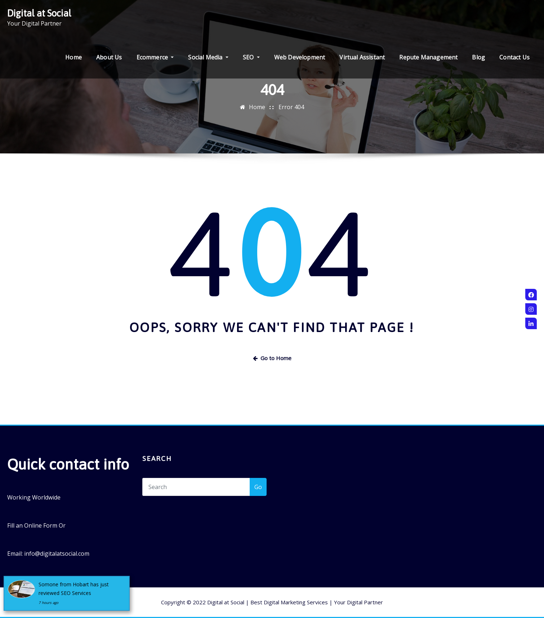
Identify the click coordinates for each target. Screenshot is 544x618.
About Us (109, 57)
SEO (251, 57)
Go (258, 487)
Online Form (40, 525)
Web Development (299, 57)
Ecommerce (155, 57)
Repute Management (428, 57)
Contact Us (514, 57)
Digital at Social (39, 13)
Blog (478, 57)
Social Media (208, 57)
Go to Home (272, 358)
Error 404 (291, 107)
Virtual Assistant (362, 57)
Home (73, 57)
